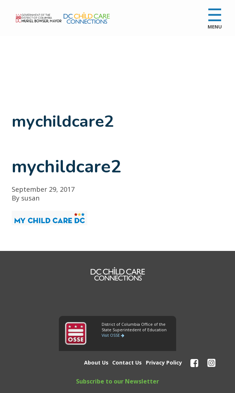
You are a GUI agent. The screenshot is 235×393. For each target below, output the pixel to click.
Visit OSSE (113, 335)
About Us (96, 362)
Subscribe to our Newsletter (117, 381)
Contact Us (127, 362)
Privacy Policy (164, 362)
